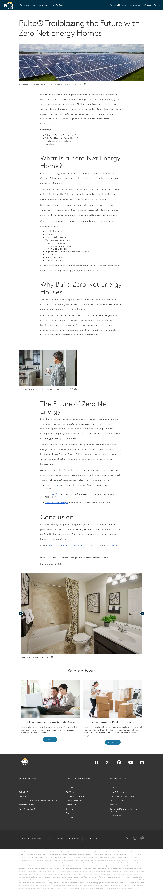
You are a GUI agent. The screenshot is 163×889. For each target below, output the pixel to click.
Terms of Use (74, 839)
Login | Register (118, 5)
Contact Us (135, 5)
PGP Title (70, 792)
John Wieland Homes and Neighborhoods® (38, 800)
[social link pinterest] (85, 84)
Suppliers (70, 813)
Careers (69, 809)
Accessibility (115, 805)
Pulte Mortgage (73, 788)
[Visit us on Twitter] (108, 763)
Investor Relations (74, 800)
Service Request (152, 5)
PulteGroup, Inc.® (27, 809)
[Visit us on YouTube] (130, 763)
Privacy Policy (92, 839)
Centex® (23, 788)
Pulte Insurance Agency (76, 796)
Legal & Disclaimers (118, 792)
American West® (26, 805)
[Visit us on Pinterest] (119, 763)
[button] (27, 5)
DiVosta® (23, 796)
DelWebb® (23, 792)
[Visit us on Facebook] (96, 763)
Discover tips (113, 742)
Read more (50, 739)
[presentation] (21, 613)
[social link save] (80, 84)
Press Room (71, 805)
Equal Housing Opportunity (122, 796)
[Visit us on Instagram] (142, 763)
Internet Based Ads (118, 800)
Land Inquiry (115, 816)
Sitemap (69, 817)
